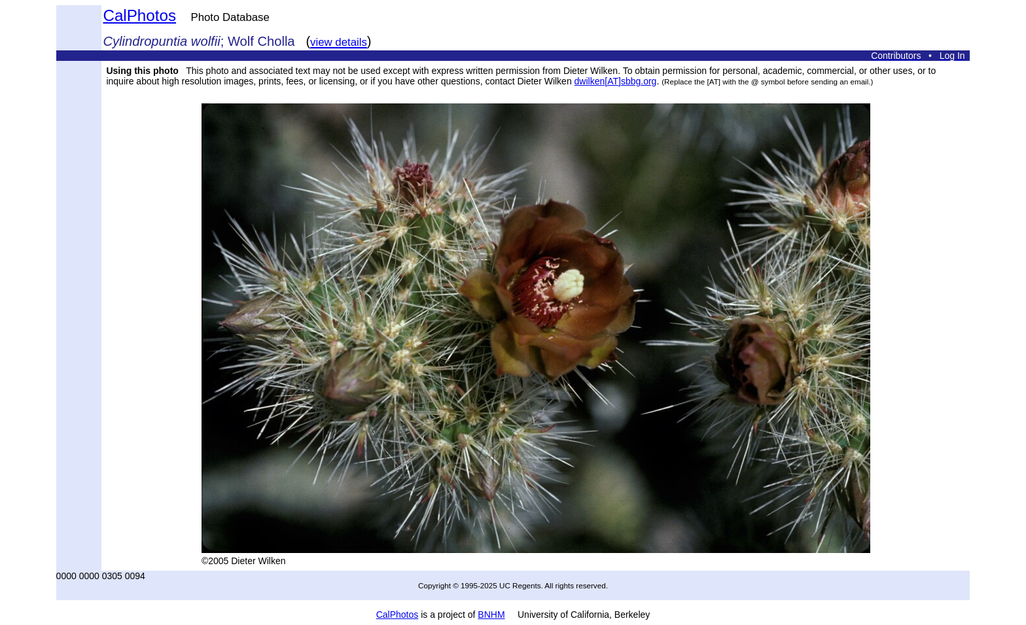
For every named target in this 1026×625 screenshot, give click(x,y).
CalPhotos (139, 15)
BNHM (491, 614)
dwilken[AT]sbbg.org (616, 81)
